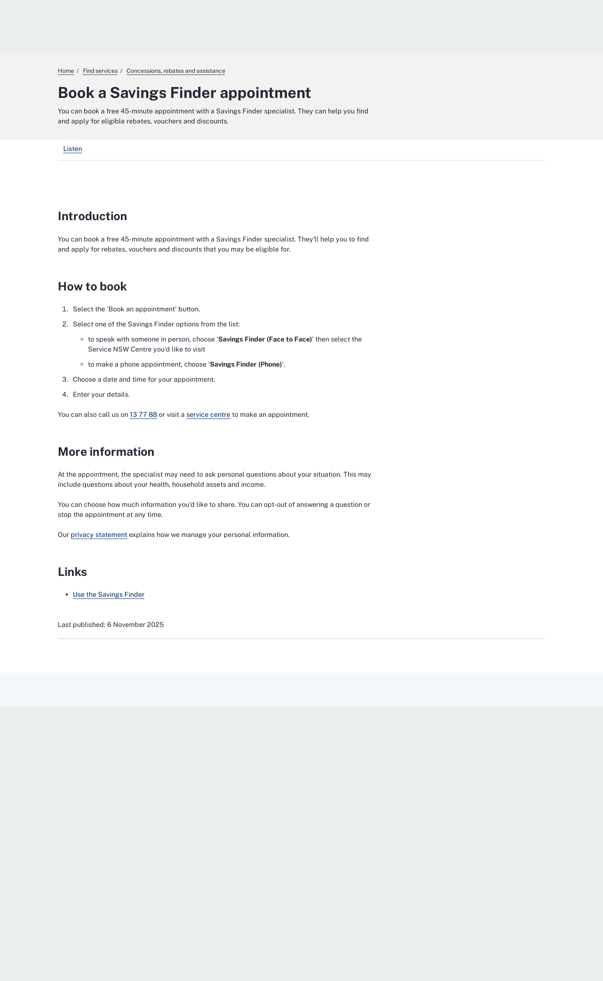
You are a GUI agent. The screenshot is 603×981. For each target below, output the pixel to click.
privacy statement (99, 535)
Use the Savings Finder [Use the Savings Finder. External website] (108, 594)
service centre (208, 415)
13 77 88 (143, 415)
